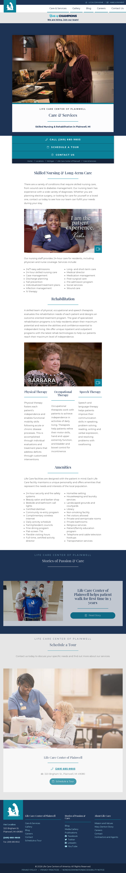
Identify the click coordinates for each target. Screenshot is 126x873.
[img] (46, 139)
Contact (29, 837)
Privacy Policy (29, 870)
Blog (88, 8)
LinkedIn (70, 843)
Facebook (71, 836)
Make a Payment (115, 2)
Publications (71, 833)
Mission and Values (104, 823)
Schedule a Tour (63, 147)
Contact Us (117, 8)
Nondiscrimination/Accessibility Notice (83, 870)
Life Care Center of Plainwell (68, 161)
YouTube (71, 846)
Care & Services (58, 8)
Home (29, 161)
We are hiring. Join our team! (63, 17)
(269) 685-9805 (11, 837)
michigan (50, 161)
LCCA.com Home (94, 2)
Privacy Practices (49, 870)
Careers (101, 8)
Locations (40, 161)
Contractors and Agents (106, 837)
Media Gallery (71, 829)
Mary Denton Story (104, 827)
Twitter (70, 839)
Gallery (76, 8)
